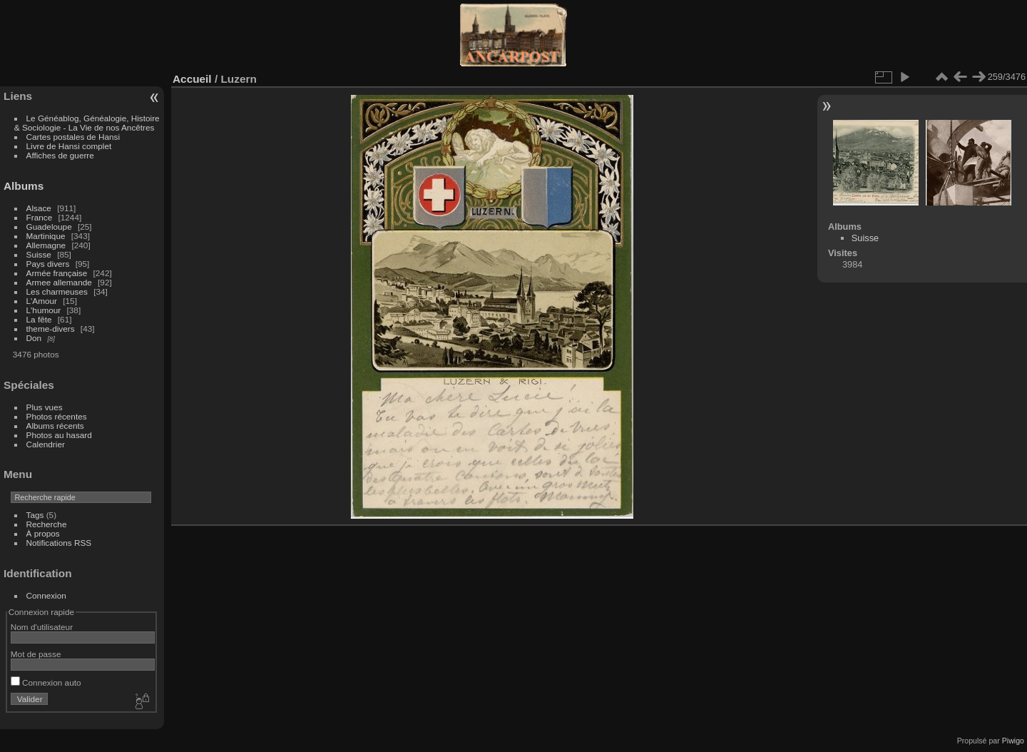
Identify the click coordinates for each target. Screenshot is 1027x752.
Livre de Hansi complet (69, 146)
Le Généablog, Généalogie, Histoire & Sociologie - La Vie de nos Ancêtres (87, 122)
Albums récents (55, 425)
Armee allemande (59, 282)
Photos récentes (56, 416)
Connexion (46, 595)
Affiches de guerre (60, 155)
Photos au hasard (59, 434)
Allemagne (46, 245)
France (39, 217)
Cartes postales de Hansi (73, 136)
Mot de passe (36, 654)
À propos (43, 533)
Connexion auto (46, 682)
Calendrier (45, 444)
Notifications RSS (59, 542)
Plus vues (44, 407)
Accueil (192, 79)
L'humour (43, 310)
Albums (24, 186)
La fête (39, 319)
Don (34, 337)
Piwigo (1013, 740)
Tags (35, 514)
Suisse (38, 254)
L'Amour (41, 300)
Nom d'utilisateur (42, 626)
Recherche (46, 524)
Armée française (57, 273)
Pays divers (48, 263)
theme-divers (50, 328)
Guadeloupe (49, 226)
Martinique (46, 235)
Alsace (38, 208)
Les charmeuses (57, 291)
